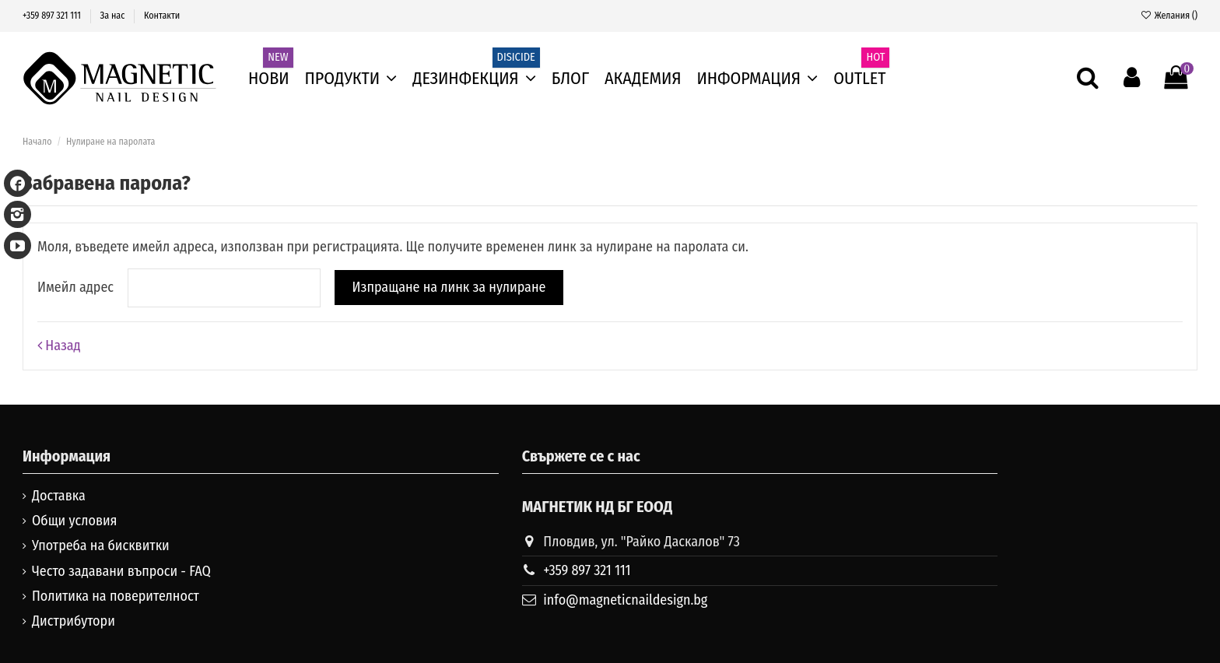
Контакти (162, 15)
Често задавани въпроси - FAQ (121, 571)
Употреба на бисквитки (101, 545)
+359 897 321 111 (53, 15)
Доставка (59, 495)
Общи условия (74, 520)
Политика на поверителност (115, 596)
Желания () (1168, 15)
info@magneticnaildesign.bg (625, 600)
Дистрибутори (73, 621)
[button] (757, 78)
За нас (114, 15)
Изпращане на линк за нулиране (448, 287)
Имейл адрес (75, 287)
